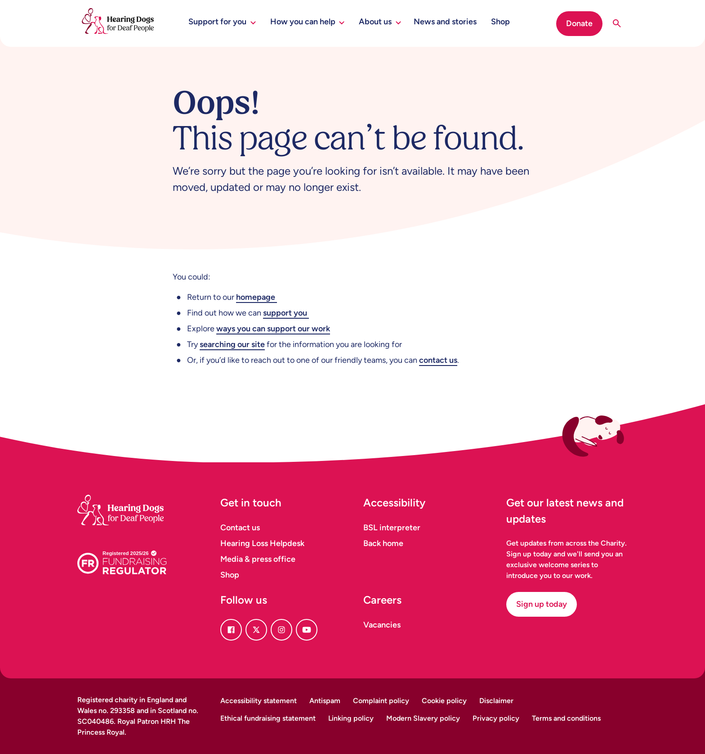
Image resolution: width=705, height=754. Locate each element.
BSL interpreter (391, 528)
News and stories (445, 22)
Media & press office (257, 559)
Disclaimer (496, 700)
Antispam (324, 700)
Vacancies (382, 625)
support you (286, 313)
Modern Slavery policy (423, 718)
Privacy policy (496, 718)
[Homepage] (131, 499)
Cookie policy (444, 700)
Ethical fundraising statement (268, 718)
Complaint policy (381, 700)
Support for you (222, 22)
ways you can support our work (273, 329)
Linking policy (351, 718)
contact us (438, 360)
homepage (256, 297)
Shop (500, 22)
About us (380, 22)
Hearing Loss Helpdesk (262, 543)
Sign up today (541, 604)
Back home (383, 543)
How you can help (307, 22)
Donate (579, 23)
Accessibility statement (258, 700)
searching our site (232, 344)
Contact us (240, 528)
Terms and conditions (566, 718)
